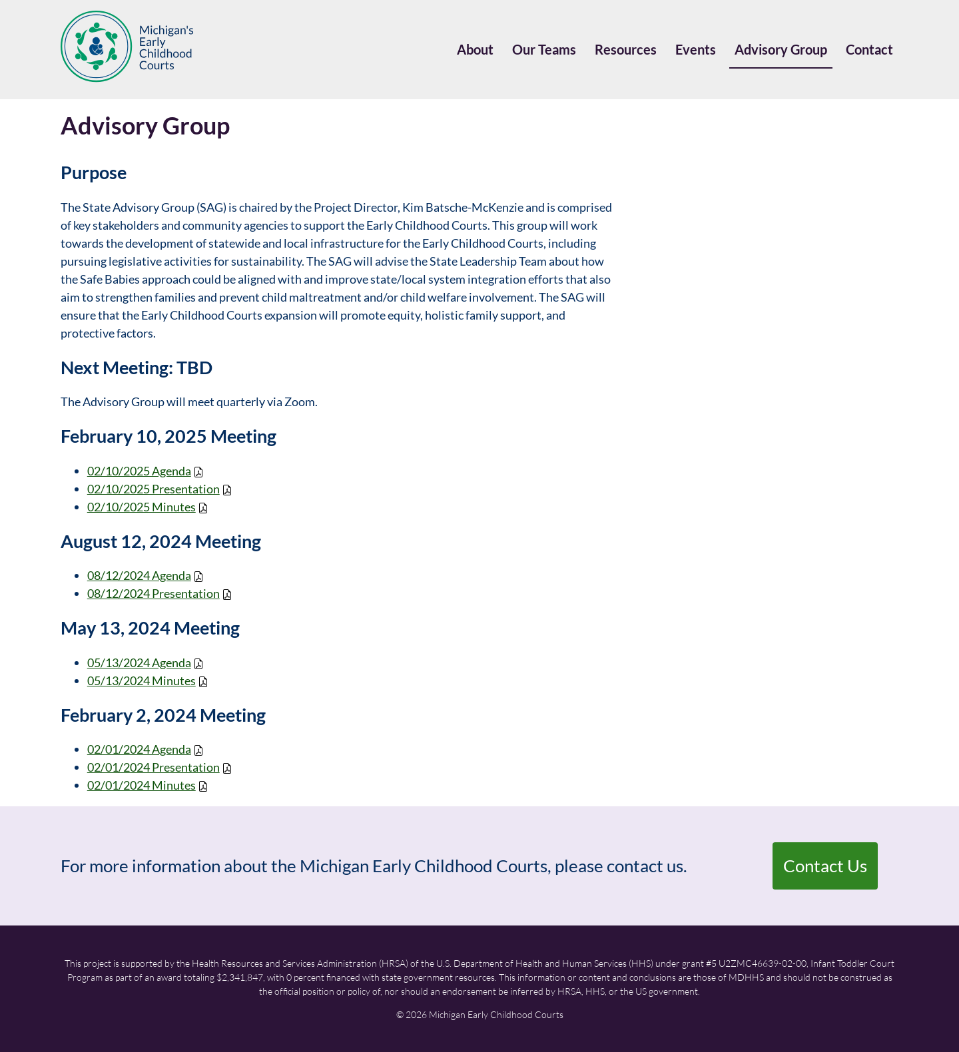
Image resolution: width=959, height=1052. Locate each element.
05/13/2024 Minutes (141, 680)
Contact (869, 49)
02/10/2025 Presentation (153, 488)
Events (695, 49)
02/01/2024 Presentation (153, 767)
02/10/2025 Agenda (139, 470)
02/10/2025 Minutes (141, 506)
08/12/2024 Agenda (139, 575)
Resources (626, 49)
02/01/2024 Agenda (139, 749)
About (475, 49)
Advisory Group (781, 49)
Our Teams (544, 49)
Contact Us (825, 865)
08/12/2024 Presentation (153, 593)
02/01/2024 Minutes (141, 785)
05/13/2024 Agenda (139, 662)
